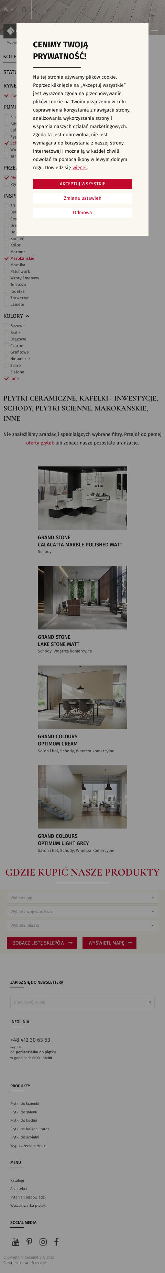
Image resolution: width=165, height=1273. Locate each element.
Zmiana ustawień (82, 198)
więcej (80, 167)
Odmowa (82, 212)
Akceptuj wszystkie (82, 184)
